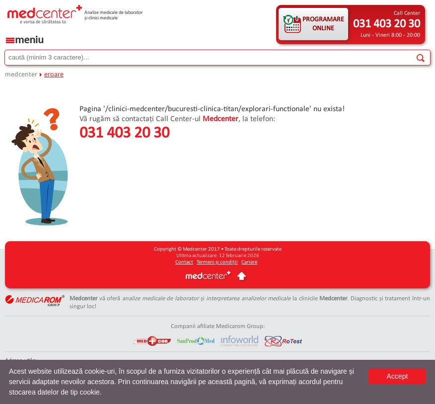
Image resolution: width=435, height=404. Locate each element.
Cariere (249, 262)
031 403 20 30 (386, 24)
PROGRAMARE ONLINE (323, 24)
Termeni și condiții (217, 262)
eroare (54, 74)
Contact (184, 262)
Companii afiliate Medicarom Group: (218, 326)
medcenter (21, 74)
